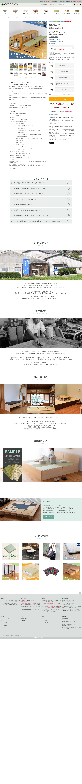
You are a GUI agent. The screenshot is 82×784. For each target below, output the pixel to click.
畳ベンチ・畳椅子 (7, 17)
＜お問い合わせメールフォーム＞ (69, 604)
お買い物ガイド (52, 4)
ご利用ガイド (7, 604)
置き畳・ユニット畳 (5, 618)
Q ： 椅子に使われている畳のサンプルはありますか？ (40, 182)
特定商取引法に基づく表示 (7, 635)
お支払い (3, 598)
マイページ (23, 616)
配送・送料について (46, 620)
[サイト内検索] (64, 4)
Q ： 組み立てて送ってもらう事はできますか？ (40, 210)
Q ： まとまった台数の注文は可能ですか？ (40, 199)
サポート (44, 616)
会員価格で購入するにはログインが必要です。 (59, 43)
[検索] (71, 4)
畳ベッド (2, 620)
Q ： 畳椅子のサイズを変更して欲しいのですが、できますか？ (40, 215)
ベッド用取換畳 (4, 625)
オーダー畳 (3, 627)
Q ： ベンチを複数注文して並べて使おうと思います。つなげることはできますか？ (40, 221)
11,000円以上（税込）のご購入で (70, 1)
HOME (1, 17)
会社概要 (64, 616)
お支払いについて (45, 622)
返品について (45, 598)
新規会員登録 (48, 516)
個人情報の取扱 (18, 635)
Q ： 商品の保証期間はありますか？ (40, 204)
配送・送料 (23, 598)
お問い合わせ (44, 4)
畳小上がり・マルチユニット (7, 623)
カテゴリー (3, 616)
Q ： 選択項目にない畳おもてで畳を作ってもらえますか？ (40, 188)
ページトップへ (80, 593)
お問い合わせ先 (65, 598)
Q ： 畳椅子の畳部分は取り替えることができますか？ (40, 193)
